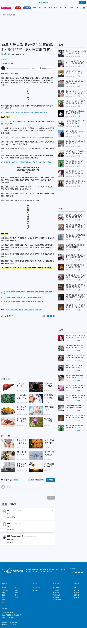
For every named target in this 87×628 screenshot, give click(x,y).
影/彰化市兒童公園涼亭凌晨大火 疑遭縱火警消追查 (75, 266)
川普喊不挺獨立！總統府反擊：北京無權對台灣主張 (74, 72)
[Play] (3, 68)
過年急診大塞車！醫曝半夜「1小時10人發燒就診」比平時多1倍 (22, 465)
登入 (82, 2)
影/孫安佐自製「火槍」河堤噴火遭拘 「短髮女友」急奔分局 (75, 276)
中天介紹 (56, 588)
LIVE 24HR (6, 8)
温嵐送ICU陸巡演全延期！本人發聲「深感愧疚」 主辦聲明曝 (75, 377)
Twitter (71, 572)
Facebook (73, 572)
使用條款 (56, 592)
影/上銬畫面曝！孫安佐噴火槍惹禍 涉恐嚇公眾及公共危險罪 (75, 62)
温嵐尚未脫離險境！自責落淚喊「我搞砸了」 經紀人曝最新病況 (75, 337)
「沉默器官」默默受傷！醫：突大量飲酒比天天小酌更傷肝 (21, 385)
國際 (71, 8)
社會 (50, 8)
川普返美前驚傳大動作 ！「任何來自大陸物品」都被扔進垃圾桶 (75, 122)
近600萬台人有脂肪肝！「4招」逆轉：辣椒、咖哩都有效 (21, 420)
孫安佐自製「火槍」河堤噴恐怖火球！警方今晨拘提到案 (75, 306)
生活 (66, 8)
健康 (78, 116)
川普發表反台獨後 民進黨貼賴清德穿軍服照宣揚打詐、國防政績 (75, 102)
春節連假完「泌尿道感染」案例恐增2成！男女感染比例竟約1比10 (21, 441)
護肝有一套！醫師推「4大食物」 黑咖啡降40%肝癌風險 (49, 385)
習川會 (18, 8)
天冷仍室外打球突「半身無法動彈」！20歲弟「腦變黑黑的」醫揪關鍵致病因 (49, 465)
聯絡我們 (76, 592)
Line (79, 572)
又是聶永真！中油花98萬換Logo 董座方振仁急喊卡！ (75, 152)
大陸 (76, 8)
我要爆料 (76, 595)
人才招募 (56, 590)
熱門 (40, 8)
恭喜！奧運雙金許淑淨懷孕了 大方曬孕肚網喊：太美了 (75, 162)
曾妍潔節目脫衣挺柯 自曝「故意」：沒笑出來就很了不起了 (75, 92)
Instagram (76, 572)
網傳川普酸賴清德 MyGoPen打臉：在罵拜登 (75, 132)
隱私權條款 (56, 595)
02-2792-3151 (13, 622)
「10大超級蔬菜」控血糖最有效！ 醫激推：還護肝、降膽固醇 (22, 396)
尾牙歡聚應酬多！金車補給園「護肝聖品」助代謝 (21, 408)
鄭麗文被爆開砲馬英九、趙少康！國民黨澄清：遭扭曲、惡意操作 (75, 182)
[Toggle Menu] (84, 8)
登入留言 (50, 480)
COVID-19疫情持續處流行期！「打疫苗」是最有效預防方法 (21, 453)
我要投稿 (76, 597)
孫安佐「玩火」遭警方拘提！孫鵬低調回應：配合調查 (75, 366)
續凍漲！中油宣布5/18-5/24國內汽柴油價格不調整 (75, 52)
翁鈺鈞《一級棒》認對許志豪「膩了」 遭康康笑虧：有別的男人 (75, 387)
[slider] (18, 68)
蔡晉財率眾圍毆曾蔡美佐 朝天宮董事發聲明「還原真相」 (75, 226)
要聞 (45, 8)
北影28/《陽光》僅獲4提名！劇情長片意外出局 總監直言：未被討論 (75, 347)
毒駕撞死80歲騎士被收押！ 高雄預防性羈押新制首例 (75, 216)
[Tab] (12, 504)
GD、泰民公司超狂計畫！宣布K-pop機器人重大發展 (74, 406)
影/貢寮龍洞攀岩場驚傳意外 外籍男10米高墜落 (74, 246)
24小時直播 (36, 588)
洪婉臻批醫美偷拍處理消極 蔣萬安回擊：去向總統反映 (75, 172)
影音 (16, 595)
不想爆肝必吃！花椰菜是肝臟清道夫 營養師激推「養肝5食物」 (49, 396)
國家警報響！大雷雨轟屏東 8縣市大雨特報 (75, 82)
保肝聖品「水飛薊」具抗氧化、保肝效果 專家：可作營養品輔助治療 (49, 420)
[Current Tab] (4, 504)
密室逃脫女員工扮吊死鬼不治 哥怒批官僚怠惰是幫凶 (75, 286)
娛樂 (55, 8)
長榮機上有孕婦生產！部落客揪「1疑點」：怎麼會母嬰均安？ (49, 453)
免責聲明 (56, 597)
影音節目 (35, 590)
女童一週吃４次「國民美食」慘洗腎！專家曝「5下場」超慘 (49, 441)
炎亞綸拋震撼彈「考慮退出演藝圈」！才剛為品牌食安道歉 (75, 396)
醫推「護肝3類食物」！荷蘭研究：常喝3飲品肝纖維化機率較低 (49, 408)
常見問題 (76, 590)
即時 (34, 8)
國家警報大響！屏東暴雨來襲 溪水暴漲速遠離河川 (75, 142)
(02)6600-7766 (10, 617)
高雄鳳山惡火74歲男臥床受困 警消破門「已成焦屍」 (75, 236)
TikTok (82, 572)
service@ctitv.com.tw (15, 625)
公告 (74, 588)
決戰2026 (27, 8)
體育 (61, 8)
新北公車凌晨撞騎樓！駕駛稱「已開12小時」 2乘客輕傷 (75, 296)
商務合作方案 (57, 600)
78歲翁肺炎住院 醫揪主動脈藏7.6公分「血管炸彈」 (75, 112)
